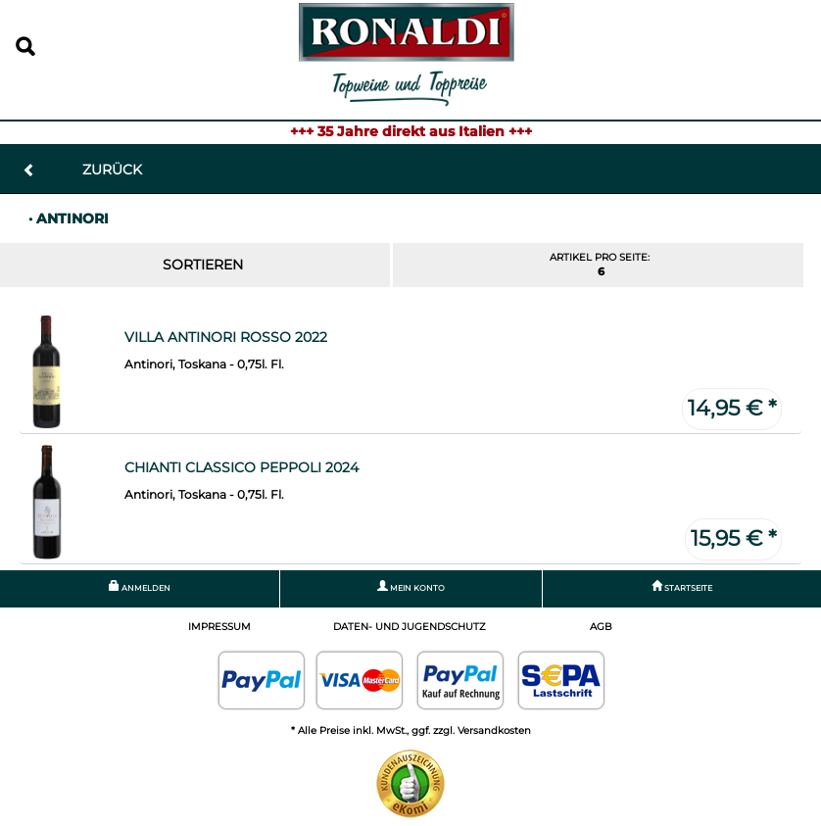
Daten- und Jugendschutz (409, 626)
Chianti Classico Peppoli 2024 (241, 467)
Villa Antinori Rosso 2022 (225, 337)
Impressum (219, 626)
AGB (601, 626)
